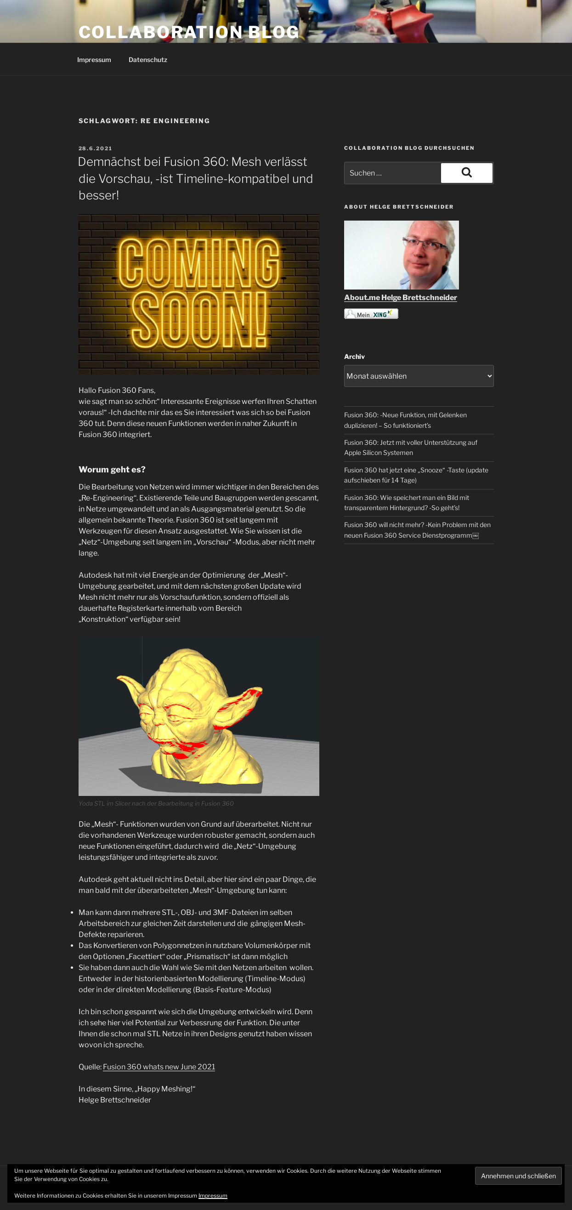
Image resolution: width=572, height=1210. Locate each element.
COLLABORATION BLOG (189, 32)
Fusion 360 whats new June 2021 (159, 1066)
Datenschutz (148, 59)
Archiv (354, 356)
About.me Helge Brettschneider (400, 297)
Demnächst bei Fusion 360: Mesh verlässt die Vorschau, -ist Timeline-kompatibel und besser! (195, 178)
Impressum (94, 59)
